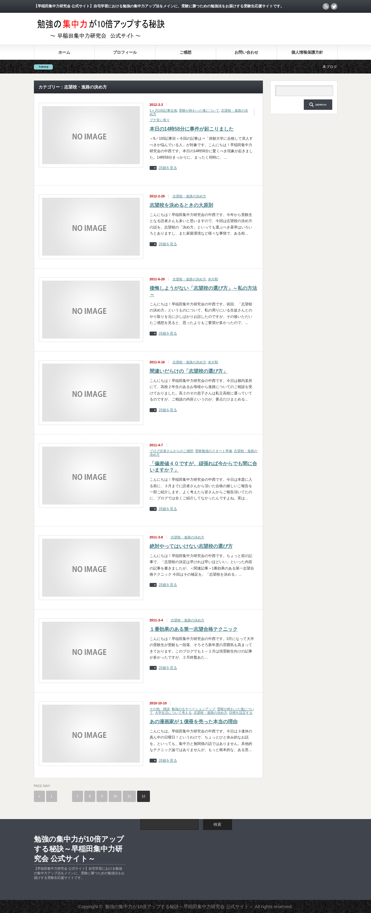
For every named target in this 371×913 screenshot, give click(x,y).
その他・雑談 (160, 709)
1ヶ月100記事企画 (163, 110)
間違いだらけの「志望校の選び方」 (189, 371)
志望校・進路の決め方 (189, 196)
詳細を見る (168, 168)
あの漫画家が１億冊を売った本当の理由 (194, 721)
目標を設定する (241, 712)
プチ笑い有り (160, 120)
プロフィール (125, 52)
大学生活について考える (173, 712)
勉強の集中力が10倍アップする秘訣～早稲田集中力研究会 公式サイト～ (79, 849)
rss (325, 6)
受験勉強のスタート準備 (213, 451)
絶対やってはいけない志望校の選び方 (191, 546)
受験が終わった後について (199, 110)
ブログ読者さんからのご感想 (171, 451)
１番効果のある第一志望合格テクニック (194, 629)
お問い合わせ (246, 52)
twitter (334, 6)
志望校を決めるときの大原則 (181, 205)
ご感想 (185, 52)
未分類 (213, 279)
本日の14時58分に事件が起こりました (192, 128)
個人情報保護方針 (307, 52)
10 (115, 796)
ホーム (64, 52)
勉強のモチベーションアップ (193, 709)
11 (129, 796)
